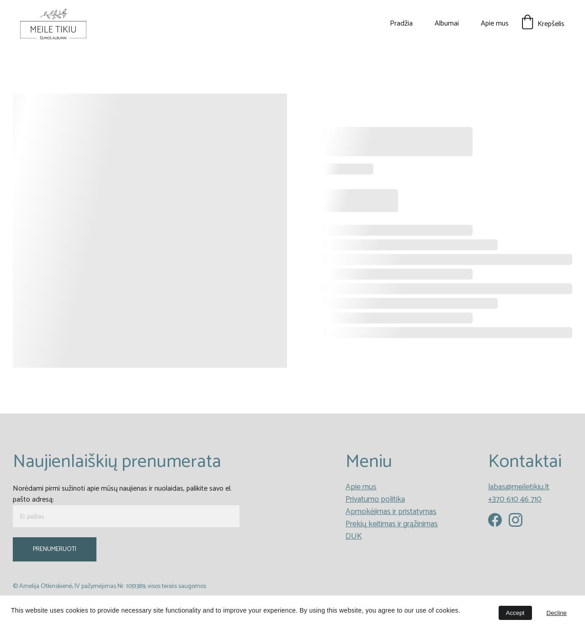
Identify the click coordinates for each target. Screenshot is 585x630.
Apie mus (495, 23)
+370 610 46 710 (515, 499)
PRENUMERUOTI (54, 549)
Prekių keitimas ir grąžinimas (392, 524)
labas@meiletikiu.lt (518, 487)
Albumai (447, 23)
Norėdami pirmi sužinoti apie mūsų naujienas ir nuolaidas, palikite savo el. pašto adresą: (122, 494)
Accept (515, 612)
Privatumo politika (375, 499)
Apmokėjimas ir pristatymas (391, 512)
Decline (557, 612)
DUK (354, 536)
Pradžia (401, 23)
